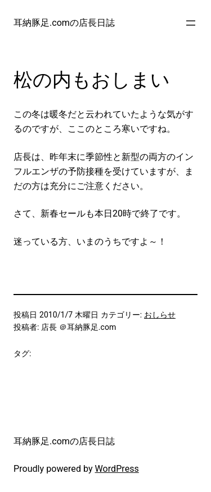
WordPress (117, 468)
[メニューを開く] (190, 23)
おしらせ (160, 314)
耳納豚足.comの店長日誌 (64, 22)
